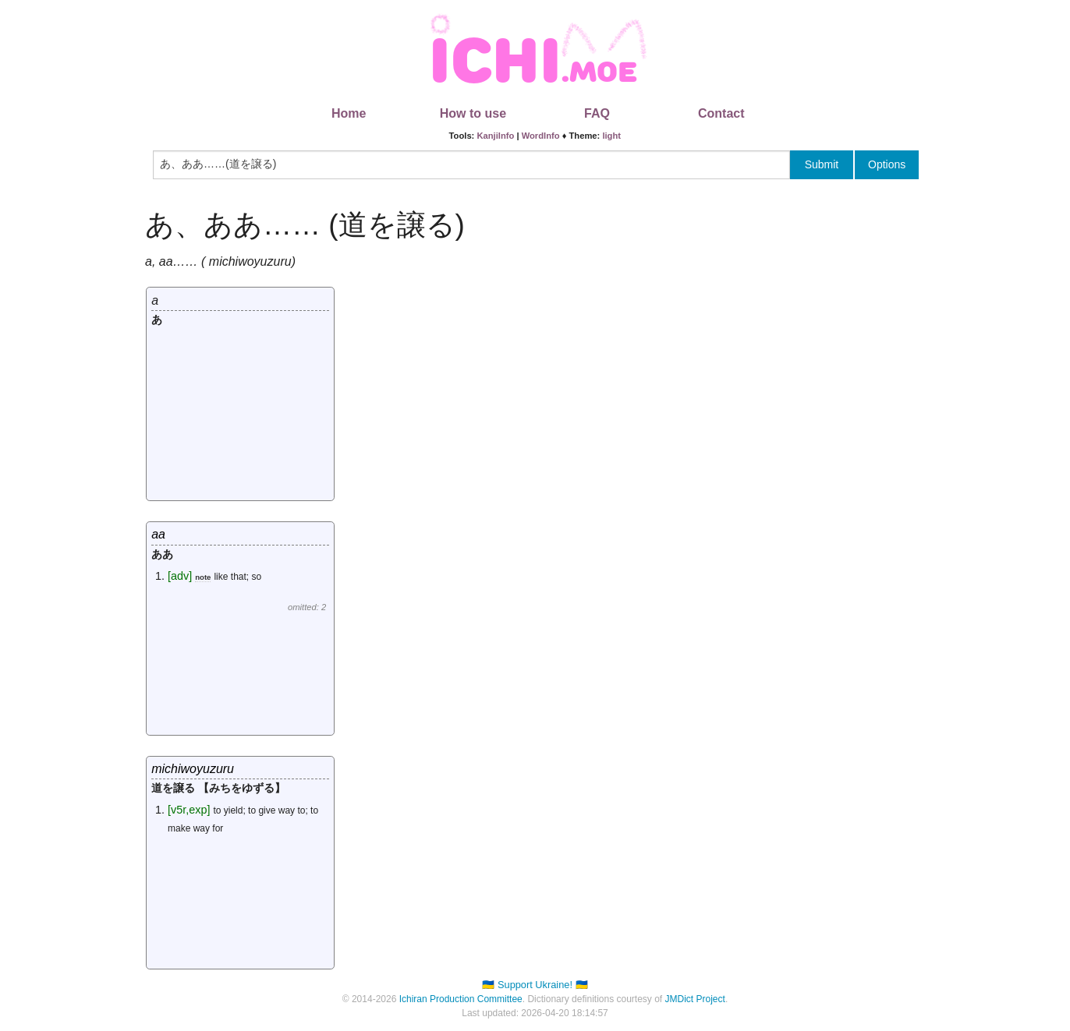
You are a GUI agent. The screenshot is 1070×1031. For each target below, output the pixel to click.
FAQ (597, 113)
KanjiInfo (495, 135)
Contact (721, 113)
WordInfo (541, 135)
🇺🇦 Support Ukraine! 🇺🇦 (534, 984)
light (611, 135)
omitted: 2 (307, 607)
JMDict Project (695, 999)
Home (348, 113)
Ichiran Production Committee (461, 999)
